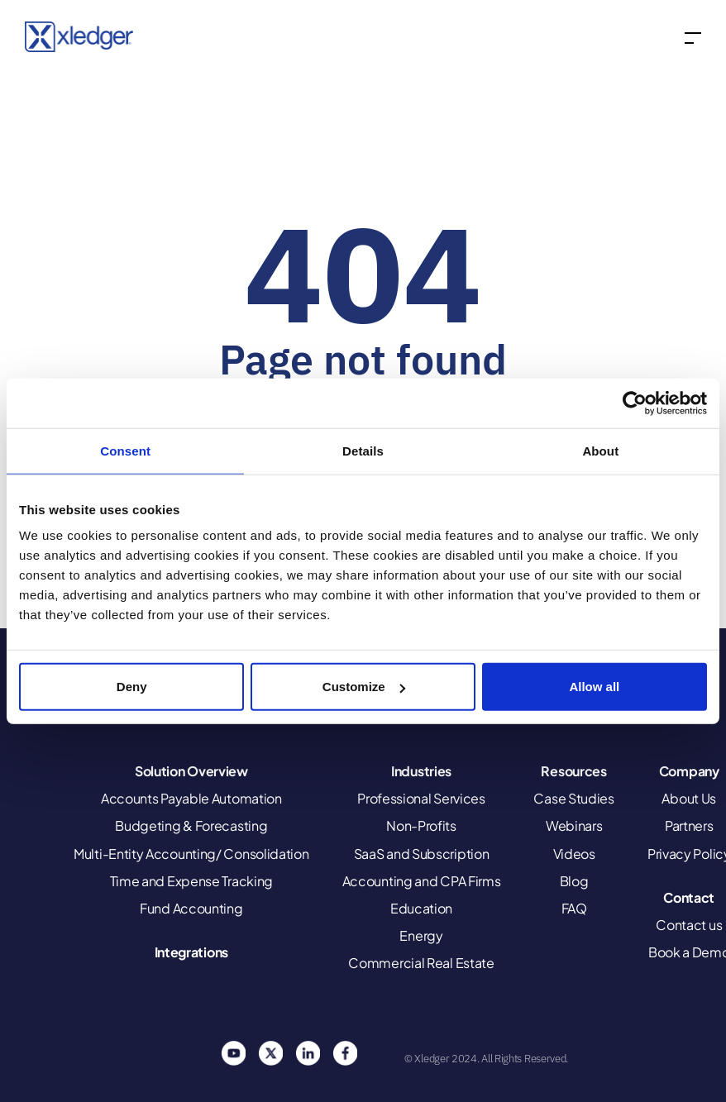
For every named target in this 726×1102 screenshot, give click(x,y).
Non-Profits (421, 825)
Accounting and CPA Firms (421, 881)
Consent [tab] (125, 450)
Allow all (594, 687)
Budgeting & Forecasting (191, 825)
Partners (689, 825)
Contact (688, 897)
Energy (420, 935)
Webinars (574, 825)
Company (689, 771)
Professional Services (421, 798)
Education (421, 908)
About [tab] (600, 450)
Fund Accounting (191, 908)
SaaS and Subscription (422, 853)
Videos (574, 853)
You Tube (233, 1053)
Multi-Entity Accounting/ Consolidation (191, 853)
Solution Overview (191, 771)
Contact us (689, 925)
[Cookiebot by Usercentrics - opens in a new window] (634, 402)
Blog (574, 881)
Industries (421, 771)
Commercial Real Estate (421, 963)
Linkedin (307, 1053)
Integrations (191, 952)
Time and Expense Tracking (192, 881)
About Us (689, 798)
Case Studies (573, 798)
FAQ (574, 908)
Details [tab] (363, 450)
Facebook (344, 1053)
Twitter (270, 1053)
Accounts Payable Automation (191, 798)
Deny (132, 687)
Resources (573, 771)
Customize (363, 687)
